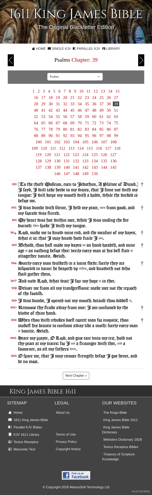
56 (65, 116)
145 (113, 167)
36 (94, 103)
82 (80, 129)
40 (36, 110)
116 (99, 148)
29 (43, 103)
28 (36, 103)
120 (48, 154)
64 (36, 123)
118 (117, 148)
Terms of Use (66, 434)
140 (67, 167)
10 (81, 91)
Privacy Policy (66, 442)
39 (116, 103)
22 (80, 97)
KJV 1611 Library (23, 435)
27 (116, 97)
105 (85, 142)
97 (101, 135)
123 (76, 154)
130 (57, 161)
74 (109, 123)
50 (109, 110)
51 (116, 110)
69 (72, 123)
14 (110, 91)
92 (65, 135)
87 (116, 129)
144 (104, 167)
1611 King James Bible (28, 420)
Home (39, 48)
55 (58, 116)
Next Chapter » (76, 375)
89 (43, 135)
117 (108, 148)
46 (80, 110)
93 (72, 135)
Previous (11, 60)
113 (71, 148)
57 (72, 116)
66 (51, 123)
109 (34, 148)
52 (36, 116)
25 (101, 97)
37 (101, 103)
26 (109, 97)
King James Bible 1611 (120, 420)
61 (101, 116)
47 (87, 110)
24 (94, 97)
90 (51, 135)
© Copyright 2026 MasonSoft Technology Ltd (76, 487)
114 (81, 148)
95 (87, 135)
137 (38, 167)
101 (48, 142)
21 (72, 97)
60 (94, 116)
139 (57, 167)
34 (80, 103)
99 (116, 135)
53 (43, 116)
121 (57, 154)
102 (57, 142)
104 (76, 142)
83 (87, 129)
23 (87, 97)
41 (43, 110)
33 (72, 103)
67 (58, 123)
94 (80, 135)
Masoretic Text (21, 449)
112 (62, 148)
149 (85, 173)
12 (96, 91)
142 (85, 167)
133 (85, 161)
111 (53, 148)
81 (72, 129)
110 (44, 148)
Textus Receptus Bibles (120, 447)
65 (43, 123)
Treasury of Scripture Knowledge (118, 456)
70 (80, 123)
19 (58, 97)
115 (90, 148)
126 (104, 154)
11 (89, 91)
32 (65, 103)
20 (65, 97)
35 (87, 103)
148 (76, 173)
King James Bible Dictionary (115, 429)
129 (48, 161)
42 (51, 110)
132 (76, 161)
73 (101, 123)
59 (87, 116)
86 (109, 129)
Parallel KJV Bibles (25, 427)
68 (65, 123)
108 (113, 142)
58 (80, 116)
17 (43, 97)
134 (95, 161)
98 (109, 135)
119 (38, 154)
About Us (63, 413)
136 (113, 161)
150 (95, 173)
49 (101, 110)
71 (87, 123)
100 (38, 142)
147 (67, 173)
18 (51, 97)
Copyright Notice (68, 449)
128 (38, 161)
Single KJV (59, 48)
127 (113, 154)
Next (141, 60)
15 (117, 91)
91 (58, 135)
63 (116, 116)
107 (104, 142)
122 (66, 154)
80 (65, 129)
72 (94, 123)
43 (58, 110)
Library (111, 48)
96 (94, 135)
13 (103, 91)
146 (57, 173)
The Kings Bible (115, 413)
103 (67, 142)
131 (67, 161)
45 (72, 110)
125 (94, 154)
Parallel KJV (86, 48)
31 (58, 103)
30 (51, 103)
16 (36, 97)
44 (65, 110)
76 (36, 129)
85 (101, 129)
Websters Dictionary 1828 (122, 439)
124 (85, 154)
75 (116, 123)
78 (51, 129)
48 (94, 110)
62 (109, 116)
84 (94, 129)
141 (76, 167)
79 (58, 129)
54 (51, 116)
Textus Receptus (23, 442)
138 (48, 167)
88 (36, 135)
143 (95, 167)
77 (43, 129)
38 (109, 103)
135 (104, 161)
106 (95, 142)
